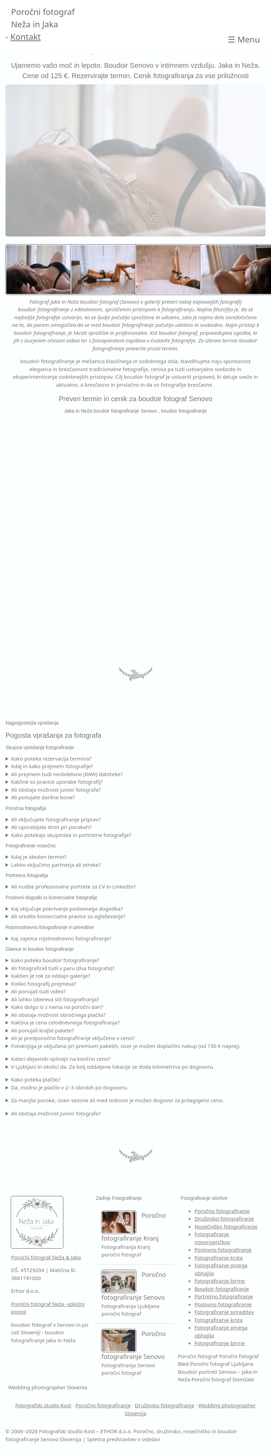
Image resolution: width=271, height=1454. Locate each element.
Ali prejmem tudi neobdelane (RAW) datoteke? (67, 774)
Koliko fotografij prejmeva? (43, 983)
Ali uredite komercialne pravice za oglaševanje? (68, 916)
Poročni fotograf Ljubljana (221, 1363)
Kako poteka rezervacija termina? (51, 758)
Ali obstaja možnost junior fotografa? (56, 789)
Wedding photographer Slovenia (47, 1387)
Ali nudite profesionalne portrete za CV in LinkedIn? (73, 886)
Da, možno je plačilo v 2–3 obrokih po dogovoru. (69, 1087)
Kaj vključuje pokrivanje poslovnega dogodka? (67, 908)
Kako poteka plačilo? (36, 1079)
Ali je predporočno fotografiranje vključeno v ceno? (73, 1037)
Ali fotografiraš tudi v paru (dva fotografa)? (63, 968)
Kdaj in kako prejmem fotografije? (52, 766)
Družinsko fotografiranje (224, 1218)
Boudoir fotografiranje (222, 1288)
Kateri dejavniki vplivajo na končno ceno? (60, 1058)
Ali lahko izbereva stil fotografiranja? (55, 999)
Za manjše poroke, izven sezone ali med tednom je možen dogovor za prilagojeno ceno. (117, 1100)
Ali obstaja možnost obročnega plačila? (58, 1014)
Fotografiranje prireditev (224, 1311)
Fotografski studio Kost (43, 1405)
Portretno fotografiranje (224, 1296)
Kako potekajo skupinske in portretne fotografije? (71, 834)
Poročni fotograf (198, 1356)
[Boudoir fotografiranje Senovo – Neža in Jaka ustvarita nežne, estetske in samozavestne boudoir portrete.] (43, 270)
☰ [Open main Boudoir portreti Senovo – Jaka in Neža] (244, 39)
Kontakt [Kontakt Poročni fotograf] (25, 36)
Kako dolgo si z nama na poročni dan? (57, 1006)
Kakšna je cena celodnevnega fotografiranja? (65, 1022)
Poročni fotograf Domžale (222, 1379)
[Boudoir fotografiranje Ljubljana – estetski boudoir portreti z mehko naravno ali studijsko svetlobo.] (108, 270)
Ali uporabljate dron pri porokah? (51, 826)
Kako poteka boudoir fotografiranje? (55, 960)
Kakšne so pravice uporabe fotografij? (56, 781)
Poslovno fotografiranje (223, 1249)
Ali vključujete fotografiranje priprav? (56, 819)
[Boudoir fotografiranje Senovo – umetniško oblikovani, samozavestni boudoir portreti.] (172, 270)
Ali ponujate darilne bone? (43, 797)
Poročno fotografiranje (222, 1210)
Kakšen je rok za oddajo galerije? (50, 975)
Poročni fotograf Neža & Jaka (46, 1257)
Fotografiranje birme (220, 1280)
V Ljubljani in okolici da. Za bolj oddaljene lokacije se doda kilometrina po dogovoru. (113, 1066)
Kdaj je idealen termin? (38, 856)
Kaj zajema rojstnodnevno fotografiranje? (61, 938)
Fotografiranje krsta (219, 1257)
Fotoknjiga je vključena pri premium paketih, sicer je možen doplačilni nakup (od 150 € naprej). (126, 1045)
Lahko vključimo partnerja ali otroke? (56, 864)
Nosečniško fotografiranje (226, 1226)
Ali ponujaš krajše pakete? (42, 1030)
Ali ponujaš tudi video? (38, 991)
